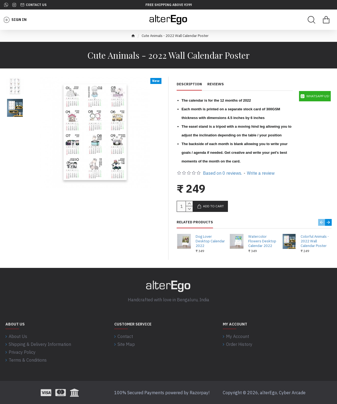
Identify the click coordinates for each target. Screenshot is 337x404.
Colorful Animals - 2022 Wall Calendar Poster (315, 241)
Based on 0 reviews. (222, 173)
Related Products (195, 222)
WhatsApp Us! (317, 96)
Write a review (261, 173)
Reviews (215, 84)
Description (189, 84)
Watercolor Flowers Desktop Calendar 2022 (262, 241)
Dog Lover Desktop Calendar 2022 (210, 241)
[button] (321, 222)
